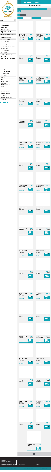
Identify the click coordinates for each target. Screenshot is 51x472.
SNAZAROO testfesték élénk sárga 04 (39, 186)
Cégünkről (27, 1)
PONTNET (43, 463)
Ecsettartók (4, 45)
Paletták (3, 77)
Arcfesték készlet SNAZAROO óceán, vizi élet (40, 57)
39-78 (22, 15)
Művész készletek (5, 71)
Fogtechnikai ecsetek (6, 54)
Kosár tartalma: (35, 5)
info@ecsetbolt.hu (7, 461)
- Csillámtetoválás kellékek (7, 37)
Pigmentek (3, 79)
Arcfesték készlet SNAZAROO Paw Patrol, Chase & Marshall (23, 35)
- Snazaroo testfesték (5, 39)
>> (24, 15)
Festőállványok (5, 50)
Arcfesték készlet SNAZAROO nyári (22, 99)
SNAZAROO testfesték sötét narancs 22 (39, 315)
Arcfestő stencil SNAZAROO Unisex (39, 35)
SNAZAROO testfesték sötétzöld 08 (39, 272)
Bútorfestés (4, 43)
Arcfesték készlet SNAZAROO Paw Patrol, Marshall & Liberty (40, 78)
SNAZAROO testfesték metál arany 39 (23, 423)
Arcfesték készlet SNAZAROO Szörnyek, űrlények (23, 57)
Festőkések (4, 52)
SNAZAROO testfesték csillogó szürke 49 (23, 402)
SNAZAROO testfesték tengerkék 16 (23, 229)
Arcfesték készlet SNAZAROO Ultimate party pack (22, 78)
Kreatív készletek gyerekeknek (5, 64)
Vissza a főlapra (6, 102)
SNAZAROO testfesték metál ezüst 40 (39, 402)
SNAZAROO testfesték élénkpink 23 (23, 164)
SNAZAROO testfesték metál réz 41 (39, 380)
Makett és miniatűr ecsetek (6, 67)
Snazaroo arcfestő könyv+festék (39, 121)
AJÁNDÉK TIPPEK (5, 25)
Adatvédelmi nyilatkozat (28, 468)
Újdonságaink (36, 1)
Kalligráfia (4, 60)
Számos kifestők (5, 91)
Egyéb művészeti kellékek (8, 46)
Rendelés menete (44, 468)
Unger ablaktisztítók (6, 97)
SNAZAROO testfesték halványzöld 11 (39, 229)
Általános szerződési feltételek (10, 468)
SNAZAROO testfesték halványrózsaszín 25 (39, 337)
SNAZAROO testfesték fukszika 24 (23, 358)
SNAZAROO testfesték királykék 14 (23, 207)
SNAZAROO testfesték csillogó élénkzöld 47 (23, 251)
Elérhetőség (27, 2)
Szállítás (36, 2)
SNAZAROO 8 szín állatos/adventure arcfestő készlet (39, 100)
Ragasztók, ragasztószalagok (6, 84)
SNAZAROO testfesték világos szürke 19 (23, 186)
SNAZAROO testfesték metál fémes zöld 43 (39, 251)
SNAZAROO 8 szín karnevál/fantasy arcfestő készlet (22, 121)
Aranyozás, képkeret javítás (6, 32)
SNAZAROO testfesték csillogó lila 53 (39, 423)
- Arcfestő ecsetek (5, 36)
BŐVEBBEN (21, 39)
